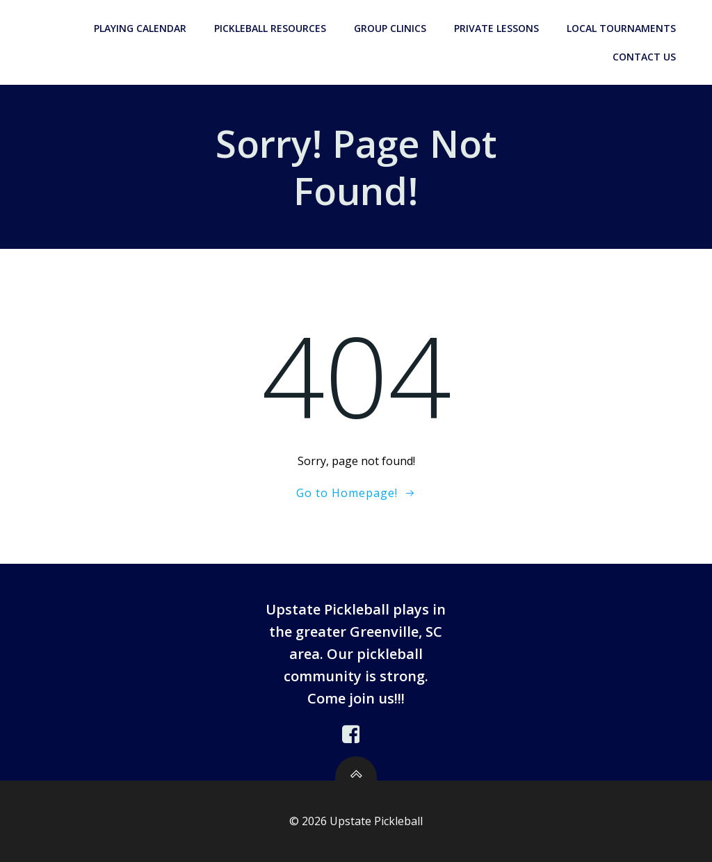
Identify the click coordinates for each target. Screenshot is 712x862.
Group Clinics (390, 28)
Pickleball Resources (270, 28)
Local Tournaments (621, 28)
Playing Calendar (140, 28)
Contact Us (644, 56)
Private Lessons (496, 28)
